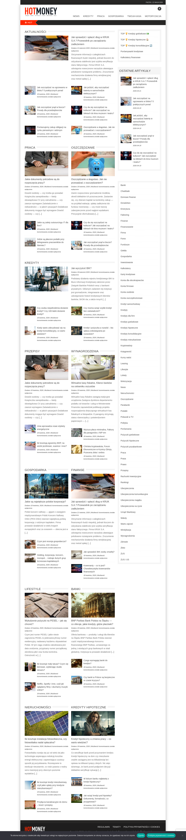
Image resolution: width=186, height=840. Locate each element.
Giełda (123, 250)
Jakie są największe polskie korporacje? (45, 501)
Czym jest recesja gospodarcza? (51, 541)
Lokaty (124, 375)
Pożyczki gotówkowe (130, 435)
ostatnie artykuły (135, 70)
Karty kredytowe (128, 274)
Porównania (126, 429)
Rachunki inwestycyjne (131, 476)
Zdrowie (124, 542)
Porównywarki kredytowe (132, 51)
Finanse (77, 470)
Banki (75, 589)
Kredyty (88, 16)
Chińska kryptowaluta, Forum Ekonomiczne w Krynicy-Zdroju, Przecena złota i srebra (98, 449)
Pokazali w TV (127, 417)
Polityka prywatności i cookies (161, 835)
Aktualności (35, 31)
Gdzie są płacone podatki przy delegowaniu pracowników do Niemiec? (50, 242)
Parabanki (125, 405)
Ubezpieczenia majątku (131, 500)
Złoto (123, 548)
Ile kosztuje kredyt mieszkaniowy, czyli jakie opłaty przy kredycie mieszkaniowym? (52, 785)
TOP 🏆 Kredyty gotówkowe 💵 (135, 33)
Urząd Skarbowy (128, 512)
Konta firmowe (127, 286)
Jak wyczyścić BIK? (81, 268)
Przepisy (32, 351)
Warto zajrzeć (127, 524)
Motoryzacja (153, 16)
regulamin (104, 827)
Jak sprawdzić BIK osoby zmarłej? (99, 552)
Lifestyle (33, 589)
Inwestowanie (127, 262)
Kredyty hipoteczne (88, 707)
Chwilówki (125, 191)
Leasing (124, 363)
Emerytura (125, 209)
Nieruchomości (38, 707)
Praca (101, 16)
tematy (117, 827)
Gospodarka (116, 16)
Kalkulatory (126, 268)
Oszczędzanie (83, 147)
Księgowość (126, 351)
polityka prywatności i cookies (142, 827)
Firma (123, 232)
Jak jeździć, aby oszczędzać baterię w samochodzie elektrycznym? (96, 90)
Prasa (123, 458)
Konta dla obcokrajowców (132, 280)
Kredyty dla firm (128, 316)
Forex (123, 238)
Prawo (123, 464)
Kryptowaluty (126, 345)
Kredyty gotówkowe (129, 322)
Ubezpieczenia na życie (131, 506)
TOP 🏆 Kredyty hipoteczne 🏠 (135, 39)
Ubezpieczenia (127, 488)
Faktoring (125, 215)
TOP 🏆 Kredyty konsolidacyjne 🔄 (136, 45)
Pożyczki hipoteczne (130, 441)
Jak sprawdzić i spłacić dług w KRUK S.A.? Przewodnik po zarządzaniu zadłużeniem (90, 40)
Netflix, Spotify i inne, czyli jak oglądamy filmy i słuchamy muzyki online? (52, 687)
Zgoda (141, 835)
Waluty (124, 518)
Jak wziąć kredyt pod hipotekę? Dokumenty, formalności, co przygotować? (98, 798)
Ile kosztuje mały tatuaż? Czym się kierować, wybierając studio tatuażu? (52, 667)
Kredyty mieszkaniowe (131, 340)
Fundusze (125, 244)
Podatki (124, 411)
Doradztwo (125, 203)
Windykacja (126, 530)
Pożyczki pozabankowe (131, 446)
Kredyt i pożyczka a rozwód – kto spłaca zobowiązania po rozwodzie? (98, 331)
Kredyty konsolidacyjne (131, 334)
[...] (89, 79)
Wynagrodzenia (85, 351)
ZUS (123, 553)
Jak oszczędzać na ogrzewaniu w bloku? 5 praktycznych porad (143, 101)
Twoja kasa (134, 16)
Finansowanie (127, 227)
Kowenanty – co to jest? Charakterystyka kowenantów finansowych (97, 568)
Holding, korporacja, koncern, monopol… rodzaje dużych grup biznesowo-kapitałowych (51, 558)
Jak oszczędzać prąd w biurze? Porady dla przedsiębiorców (143, 139)
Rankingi (124, 482)
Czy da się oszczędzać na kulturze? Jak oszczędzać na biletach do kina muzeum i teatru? (99, 110)
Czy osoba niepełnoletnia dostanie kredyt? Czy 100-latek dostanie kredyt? (52, 311)
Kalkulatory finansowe (130, 57)
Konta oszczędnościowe (131, 298)
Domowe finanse (128, 197)
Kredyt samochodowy (130, 304)
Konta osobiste (127, 292)
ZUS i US (125, 559)
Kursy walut (126, 357)
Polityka (124, 423)
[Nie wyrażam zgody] (182, 835)
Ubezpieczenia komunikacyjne (134, 494)
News (76, 16)
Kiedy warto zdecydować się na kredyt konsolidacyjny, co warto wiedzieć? (51, 331)
